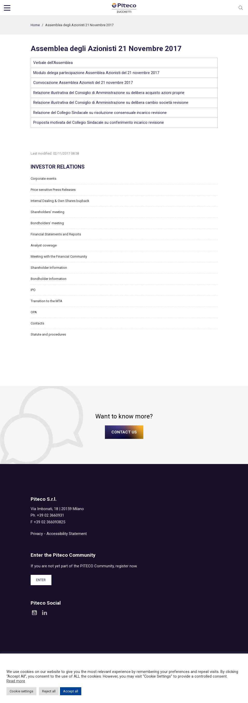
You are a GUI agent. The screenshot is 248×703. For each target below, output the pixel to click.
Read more (15, 681)
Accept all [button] (70, 691)
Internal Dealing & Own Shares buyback (60, 201)
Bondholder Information (48, 279)
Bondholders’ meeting (47, 223)
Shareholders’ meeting (47, 212)
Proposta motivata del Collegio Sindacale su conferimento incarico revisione (98, 122)
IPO (33, 290)
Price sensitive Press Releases (53, 190)
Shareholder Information (49, 268)
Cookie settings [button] (21, 691)
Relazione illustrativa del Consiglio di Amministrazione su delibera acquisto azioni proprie (108, 92)
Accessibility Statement (66, 533)
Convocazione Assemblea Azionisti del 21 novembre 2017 (83, 82)
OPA (34, 312)
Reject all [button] (49, 691)
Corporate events (43, 178)
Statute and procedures (48, 334)
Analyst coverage (44, 245)
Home (35, 25)
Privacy (37, 533)
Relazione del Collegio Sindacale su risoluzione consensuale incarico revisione (100, 112)
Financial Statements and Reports (56, 234)
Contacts (37, 323)
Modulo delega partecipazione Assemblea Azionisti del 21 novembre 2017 (96, 72)
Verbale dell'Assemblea (53, 62)
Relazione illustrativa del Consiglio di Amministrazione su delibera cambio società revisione (110, 102)
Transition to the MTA (46, 301)
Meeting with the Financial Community (59, 256)
